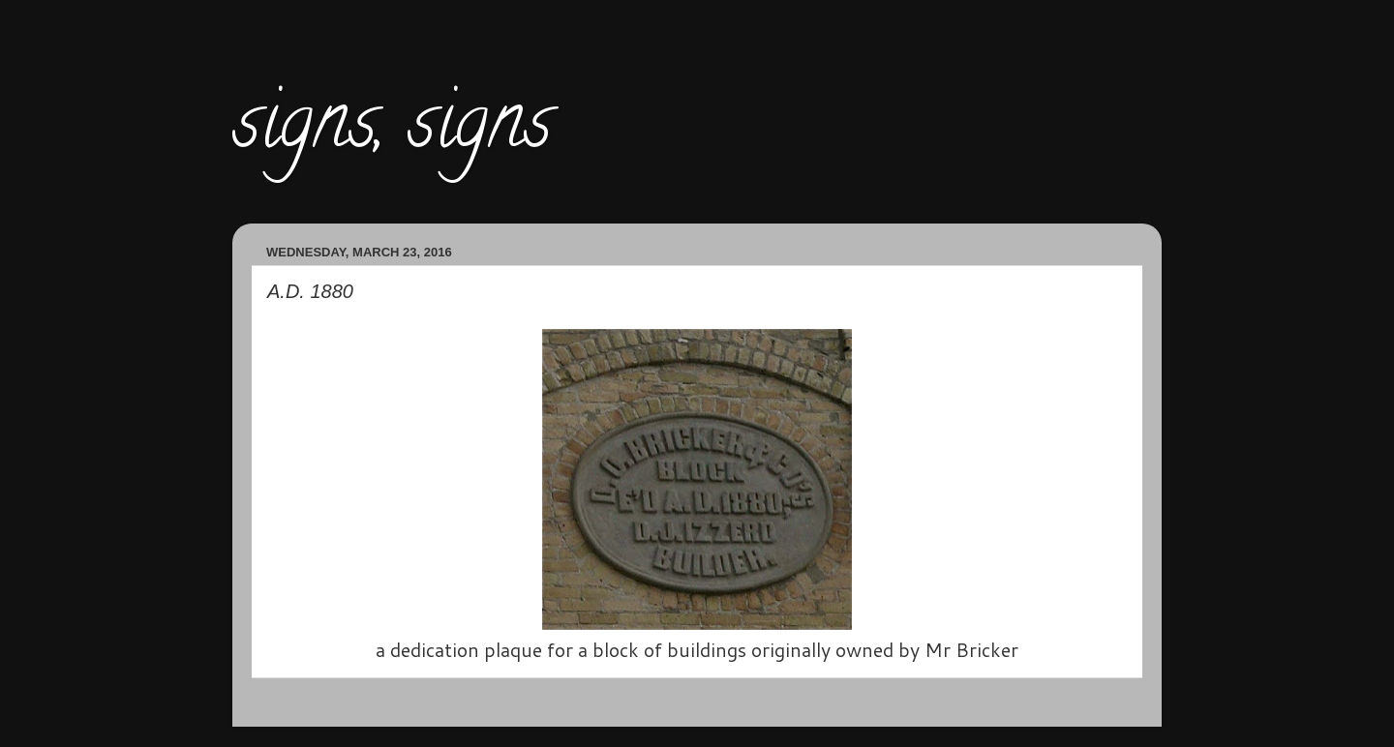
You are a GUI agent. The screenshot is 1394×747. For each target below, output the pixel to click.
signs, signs (392, 130)
